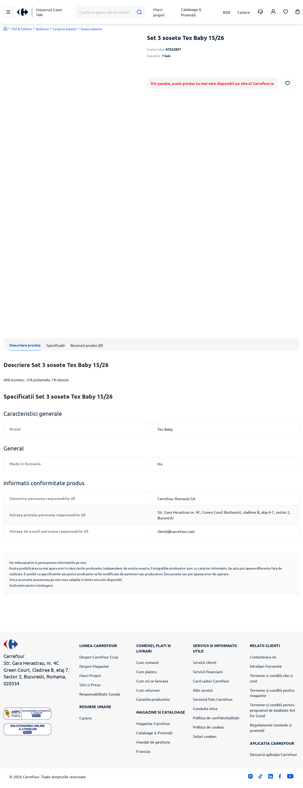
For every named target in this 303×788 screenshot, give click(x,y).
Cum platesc (146, 671)
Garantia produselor (153, 699)
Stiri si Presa (89, 684)
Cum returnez (148, 690)
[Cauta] (139, 12)
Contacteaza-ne (263, 656)
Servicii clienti (204, 662)
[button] (297, 12)
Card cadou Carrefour (211, 680)
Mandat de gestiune (153, 742)
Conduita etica (205, 708)
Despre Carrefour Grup (98, 656)
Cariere (85, 717)
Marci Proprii (90, 675)
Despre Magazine (94, 666)
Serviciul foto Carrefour (213, 699)
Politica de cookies (208, 727)
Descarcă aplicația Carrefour (273, 754)
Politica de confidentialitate (216, 717)
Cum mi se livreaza (152, 680)
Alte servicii (203, 690)
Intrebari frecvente (266, 666)
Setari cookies (205, 736)
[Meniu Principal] (8, 12)
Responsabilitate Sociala (99, 693)
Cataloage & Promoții (154, 732)
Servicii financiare (208, 671)
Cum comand (147, 662)
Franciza (143, 751)
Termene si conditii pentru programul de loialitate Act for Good (272, 710)
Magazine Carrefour (153, 723)
